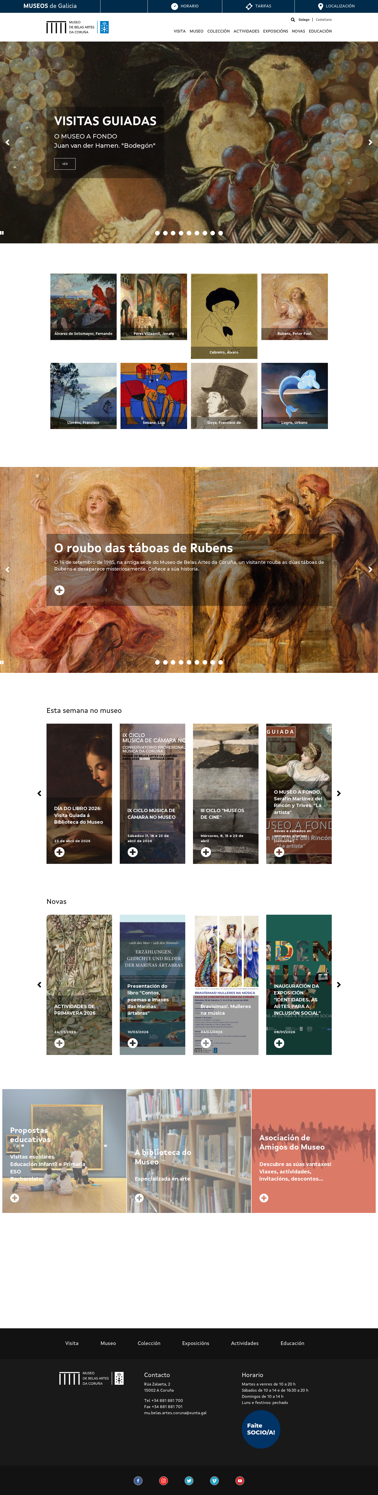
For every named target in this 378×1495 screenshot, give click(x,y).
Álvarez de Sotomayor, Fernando (83, 334)
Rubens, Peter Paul (294, 334)
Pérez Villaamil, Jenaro (154, 334)
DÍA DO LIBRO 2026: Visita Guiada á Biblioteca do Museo (78, 815)
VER (65, 164)
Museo (197, 31)
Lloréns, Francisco (83, 423)
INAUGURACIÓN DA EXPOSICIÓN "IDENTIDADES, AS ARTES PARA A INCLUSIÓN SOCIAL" (297, 999)
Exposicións (275, 31)
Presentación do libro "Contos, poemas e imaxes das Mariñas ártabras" (148, 999)
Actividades (246, 31)
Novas (298, 31)
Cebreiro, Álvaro (224, 352)
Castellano (324, 20)
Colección (218, 31)
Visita (180, 31)
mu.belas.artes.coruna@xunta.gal (175, 1413)
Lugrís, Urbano (294, 423)
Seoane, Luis (154, 423)
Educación (320, 31)
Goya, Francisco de (224, 423)
